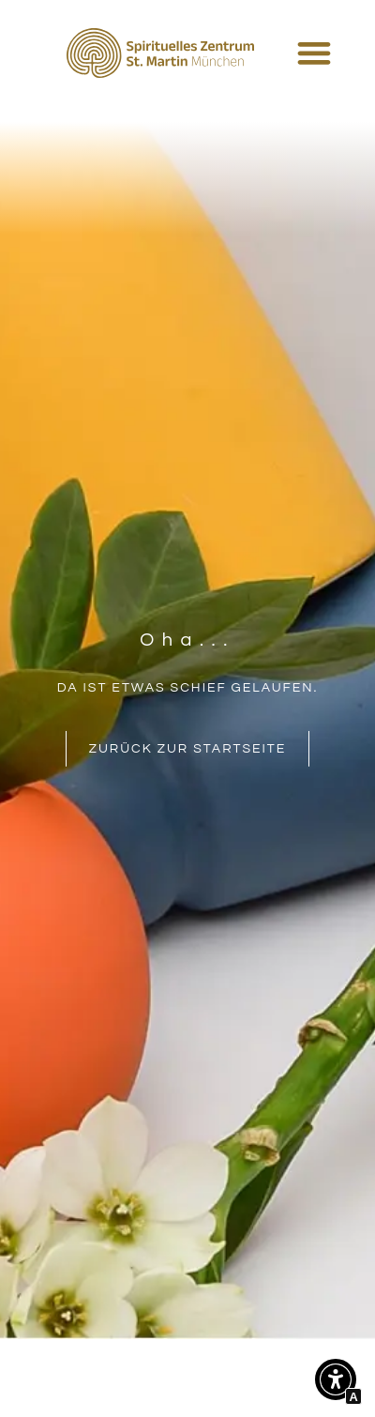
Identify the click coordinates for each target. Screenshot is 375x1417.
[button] (335, 1384)
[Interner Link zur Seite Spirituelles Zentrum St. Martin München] (160, 53)
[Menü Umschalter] (314, 52)
